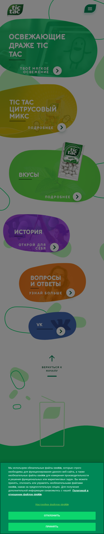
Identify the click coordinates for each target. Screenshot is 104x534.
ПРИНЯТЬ (52, 526)
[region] (52, 498)
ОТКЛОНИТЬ (52, 515)
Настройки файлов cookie (52, 504)
